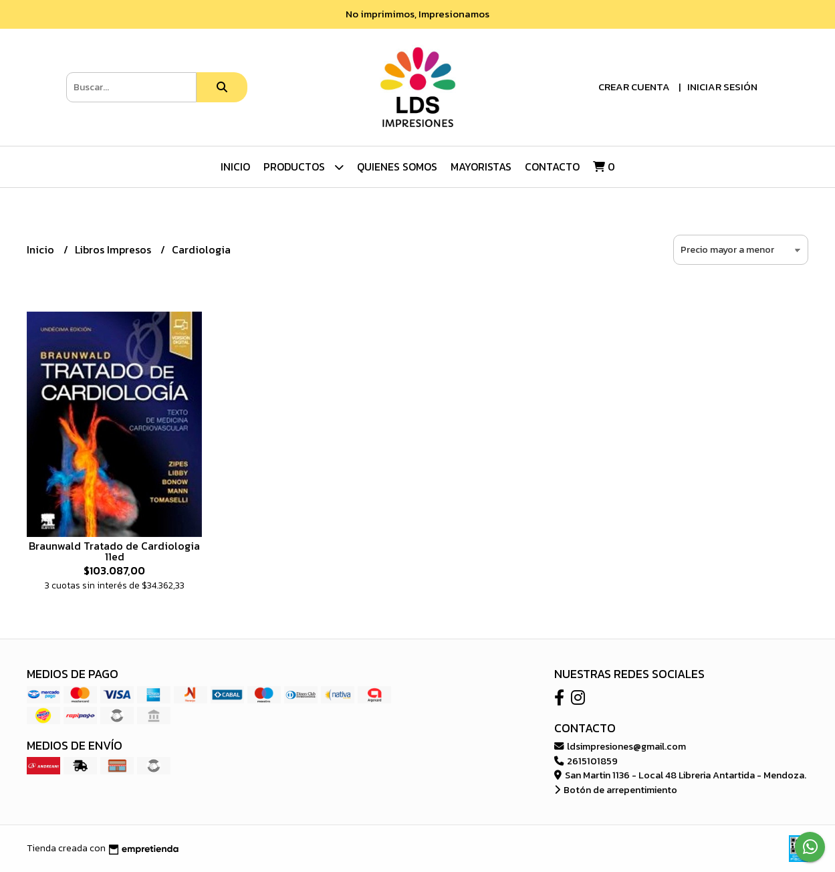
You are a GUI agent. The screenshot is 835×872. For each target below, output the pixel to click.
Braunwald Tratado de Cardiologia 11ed (114, 551)
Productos (303, 166)
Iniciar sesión (722, 86)
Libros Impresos (114, 249)
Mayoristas (481, 166)
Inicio (235, 166)
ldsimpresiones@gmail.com (620, 746)
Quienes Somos (397, 166)
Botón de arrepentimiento (615, 789)
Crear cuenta (634, 86)
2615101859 (586, 761)
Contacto (552, 166)
